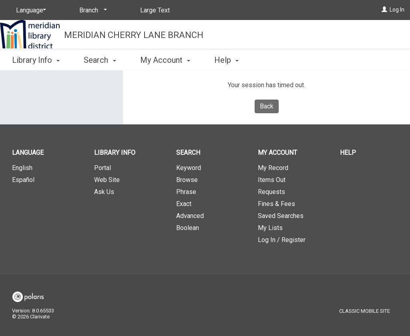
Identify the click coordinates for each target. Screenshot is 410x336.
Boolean (187, 228)
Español (23, 180)
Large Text (155, 10)
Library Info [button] (36, 60)
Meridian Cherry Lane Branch (133, 35)
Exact (183, 204)
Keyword (188, 168)
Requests (271, 192)
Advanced (190, 216)
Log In (397, 9)
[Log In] (384, 9)
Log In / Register (281, 240)
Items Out (271, 180)
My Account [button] (165, 60)
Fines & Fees (276, 204)
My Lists (270, 228)
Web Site (107, 180)
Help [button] (226, 60)
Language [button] (28, 152)
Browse (187, 180)
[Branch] (91, 10)
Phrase (186, 192)
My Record (273, 168)
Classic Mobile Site (364, 311)
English (22, 168)
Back (266, 106)
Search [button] (100, 60)
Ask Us (104, 192)
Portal (102, 168)
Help (348, 152)
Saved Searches (280, 216)
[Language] (29, 10)
